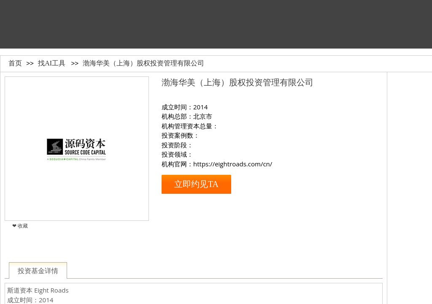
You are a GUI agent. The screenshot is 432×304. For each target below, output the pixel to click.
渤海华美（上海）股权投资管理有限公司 (143, 63)
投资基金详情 (38, 270)
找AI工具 (51, 63)
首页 (15, 63)
